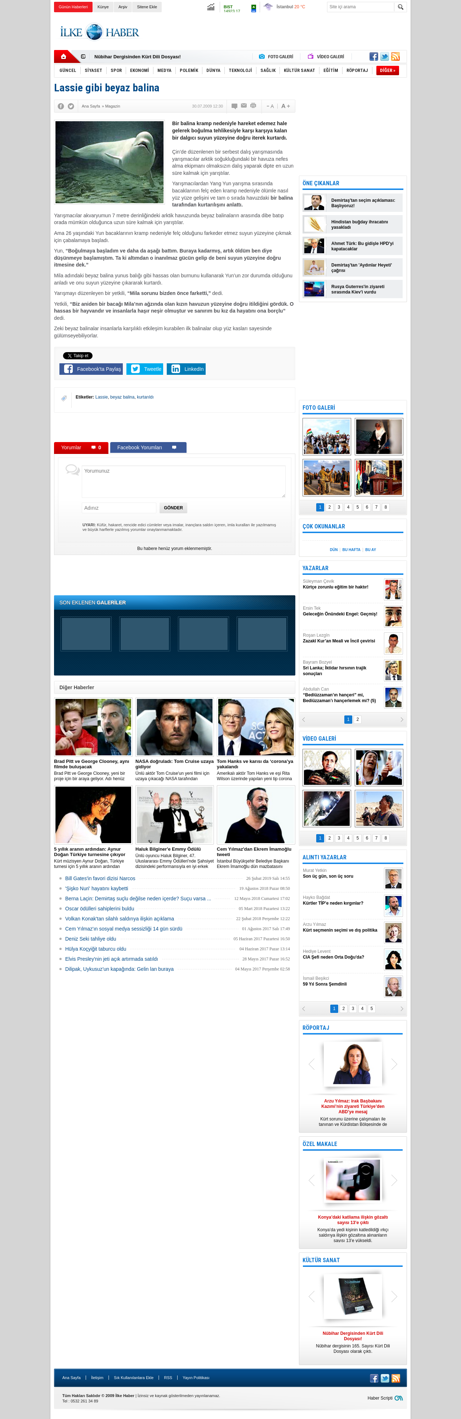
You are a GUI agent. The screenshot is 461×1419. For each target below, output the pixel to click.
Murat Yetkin (342, 873)
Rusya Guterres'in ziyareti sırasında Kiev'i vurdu (358, 289)
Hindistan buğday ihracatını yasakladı (359, 224)
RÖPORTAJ (316, 1027)
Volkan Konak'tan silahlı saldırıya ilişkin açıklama (119, 919)
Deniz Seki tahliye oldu (90, 939)
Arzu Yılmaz (342, 927)
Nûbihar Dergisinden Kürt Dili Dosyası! (137, 56)
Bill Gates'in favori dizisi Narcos (100, 878)
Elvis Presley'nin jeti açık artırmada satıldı (111, 959)
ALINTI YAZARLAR (324, 857)
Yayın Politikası (196, 1377)
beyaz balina (122, 397)
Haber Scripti (380, 1398)
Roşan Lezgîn (342, 638)
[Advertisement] (437, 126)
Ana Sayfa (71, 1377)
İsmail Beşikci (342, 981)
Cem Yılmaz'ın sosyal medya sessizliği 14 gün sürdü (123, 929)
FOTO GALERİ (319, 407)
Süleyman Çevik (342, 584)
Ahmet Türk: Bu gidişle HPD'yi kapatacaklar (362, 246)
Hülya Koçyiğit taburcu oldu (95, 949)
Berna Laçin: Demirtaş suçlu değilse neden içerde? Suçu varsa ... (138, 898)
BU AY (370, 550)
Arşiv (122, 7)
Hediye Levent (342, 954)
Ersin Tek (342, 611)
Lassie (101, 397)
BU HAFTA (352, 550)
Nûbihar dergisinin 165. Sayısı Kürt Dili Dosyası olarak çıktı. (352, 1342)
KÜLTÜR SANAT (321, 1260)
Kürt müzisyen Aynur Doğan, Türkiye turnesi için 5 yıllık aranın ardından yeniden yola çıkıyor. (93, 857)
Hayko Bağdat (342, 900)
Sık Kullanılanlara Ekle (133, 1377)
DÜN (334, 550)
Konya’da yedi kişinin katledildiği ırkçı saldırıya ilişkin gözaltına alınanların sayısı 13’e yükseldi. (352, 1229)
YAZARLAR (315, 568)
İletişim (97, 1377)
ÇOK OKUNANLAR (324, 526)
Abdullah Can (342, 695)
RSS (168, 1377)
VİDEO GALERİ (319, 738)
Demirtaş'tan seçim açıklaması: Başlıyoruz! (363, 203)
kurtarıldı (145, 397)
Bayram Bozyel (342, 668)
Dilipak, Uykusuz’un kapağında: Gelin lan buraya (119, 969)
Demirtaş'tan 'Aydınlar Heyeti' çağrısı (361, 268)
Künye (103, 7)
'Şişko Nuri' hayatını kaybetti (96, 888)
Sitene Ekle (147, 7)
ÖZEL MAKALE (320, 1144)
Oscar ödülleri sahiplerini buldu (99, 908)
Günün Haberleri (73, 7)
